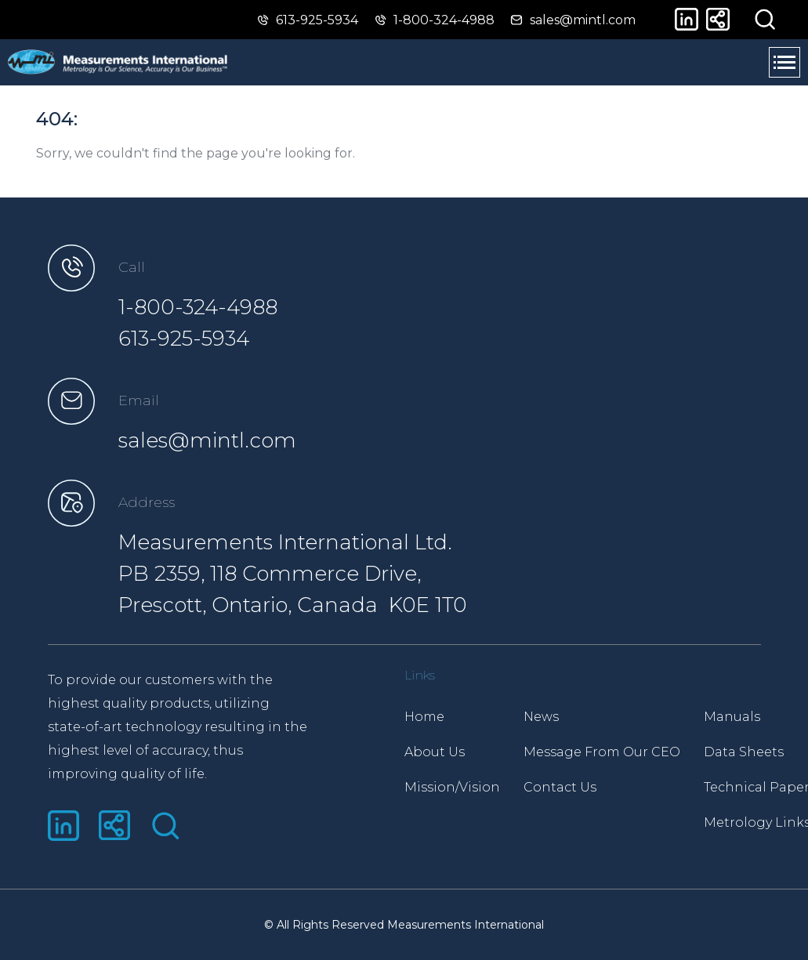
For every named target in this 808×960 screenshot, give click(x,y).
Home (424, 716)
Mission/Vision (452, 787)
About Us (434, 751)
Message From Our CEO (602, 751)
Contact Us (560, 787)
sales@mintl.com (207, 440)
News (541, 716)
